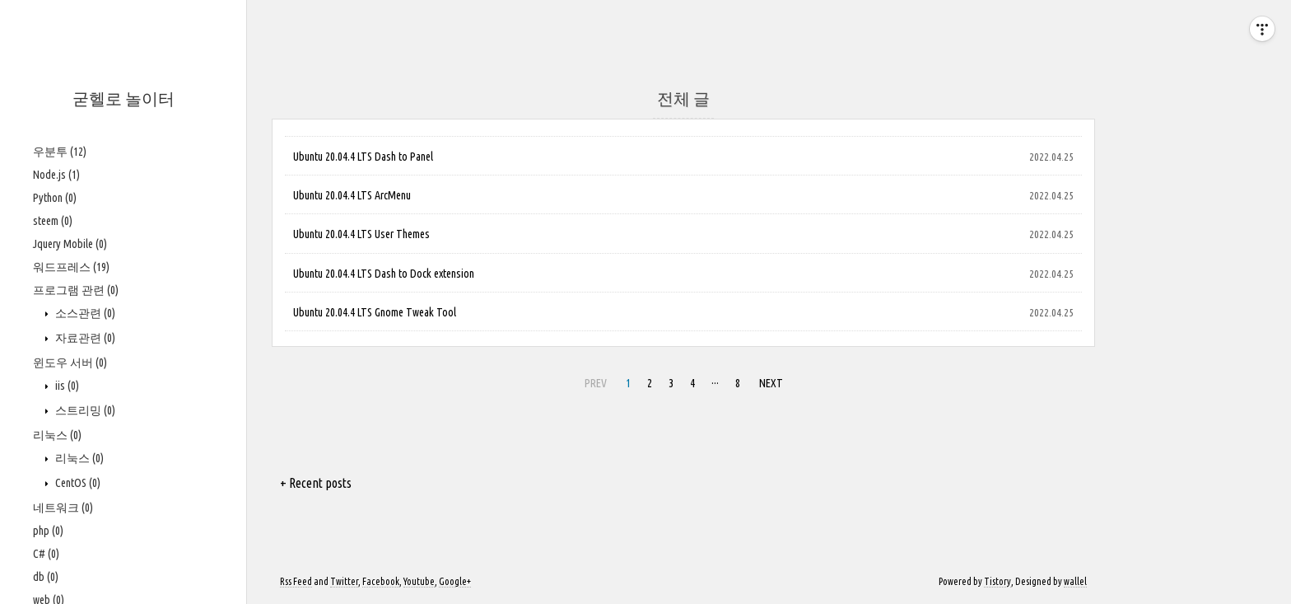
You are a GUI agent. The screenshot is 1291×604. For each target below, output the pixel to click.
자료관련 (84, 337)
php (48, 530)
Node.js (56, 174)
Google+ (455, 581)
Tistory (997, 581)
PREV (593, 381)
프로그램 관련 (76, 290)
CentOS (76, 482)
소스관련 (84, 313)
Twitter (344, 581)
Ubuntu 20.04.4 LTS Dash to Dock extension (383, 273)
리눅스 (57, 435)
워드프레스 (71, 267)
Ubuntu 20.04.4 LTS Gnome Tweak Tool (374, 312)
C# (46, 553)
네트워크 (63, 507)
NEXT (769, 381)
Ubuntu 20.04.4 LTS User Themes (361, 234)
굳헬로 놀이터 (123, 98)
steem (52, 220)
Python (55, 197)
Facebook (380, 581)
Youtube (419, 581)
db (45, 576)
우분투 (59, 151)
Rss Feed (296, 581)
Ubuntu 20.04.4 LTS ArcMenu (352, 195)
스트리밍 (84, 410)
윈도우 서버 (70, 362)
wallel (1075, 581)
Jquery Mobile (70, 243)
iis (66, 385)
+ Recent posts (316, 482)
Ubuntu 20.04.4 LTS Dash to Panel (363, 156)
